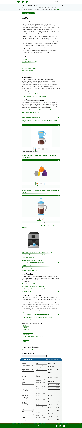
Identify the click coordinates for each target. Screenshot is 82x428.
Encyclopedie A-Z (28, 13)
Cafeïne (25, 327)
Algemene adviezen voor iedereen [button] (31, 312)
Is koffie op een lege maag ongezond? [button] (32, 260)
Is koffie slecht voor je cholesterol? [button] (31, 115)
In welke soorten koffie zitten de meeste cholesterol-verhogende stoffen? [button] (39, 191)
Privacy (27, 425)
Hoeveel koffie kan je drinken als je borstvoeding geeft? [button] (37, 317)
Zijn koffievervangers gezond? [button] (30, 268)
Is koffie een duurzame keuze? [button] (30, 270)
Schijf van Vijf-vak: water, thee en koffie (33, 336)
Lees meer (57, 9)
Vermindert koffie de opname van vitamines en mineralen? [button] (38, 252)
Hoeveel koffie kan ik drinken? (29, 66)
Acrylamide (26, 325)
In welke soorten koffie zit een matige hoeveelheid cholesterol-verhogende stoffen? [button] (39, 156)
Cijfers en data (25, 72)
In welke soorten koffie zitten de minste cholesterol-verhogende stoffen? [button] (39, 121)
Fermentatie (26, 331)
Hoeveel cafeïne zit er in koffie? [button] (30, 94)
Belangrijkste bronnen (27, 70)
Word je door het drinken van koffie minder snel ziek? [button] (36, 110)
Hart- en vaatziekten (28, 332)
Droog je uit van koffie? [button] (28, 257)
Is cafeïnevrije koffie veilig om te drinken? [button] (33, 286)
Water (24, 341)
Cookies (31, 425)
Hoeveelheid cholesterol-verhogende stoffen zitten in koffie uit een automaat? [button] (39, 226)
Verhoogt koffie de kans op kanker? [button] (31, 112)
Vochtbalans (26, 339)
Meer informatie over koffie (29, 68)
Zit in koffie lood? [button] (26, 291)
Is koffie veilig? (25, 63)
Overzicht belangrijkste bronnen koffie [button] (32, 349)
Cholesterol (26, 329)
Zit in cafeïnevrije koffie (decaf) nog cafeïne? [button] (34, 96)
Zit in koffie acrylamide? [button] (28, 284)
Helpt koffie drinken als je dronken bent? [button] (33, 262)
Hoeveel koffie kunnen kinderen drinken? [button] (33, 320)
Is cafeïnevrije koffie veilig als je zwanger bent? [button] (34, 289)
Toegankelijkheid (37, 425)
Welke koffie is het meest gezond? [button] (31, 117)
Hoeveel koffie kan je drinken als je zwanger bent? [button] (35, 314)
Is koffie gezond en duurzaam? (29, 61)
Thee (24, 338)
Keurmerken (26, 334)
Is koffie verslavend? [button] (27, 265)
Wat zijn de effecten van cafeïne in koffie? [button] (33, 255)
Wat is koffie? (25, 59)
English (23, 425)
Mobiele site (44, 425)
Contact (19, 425)
